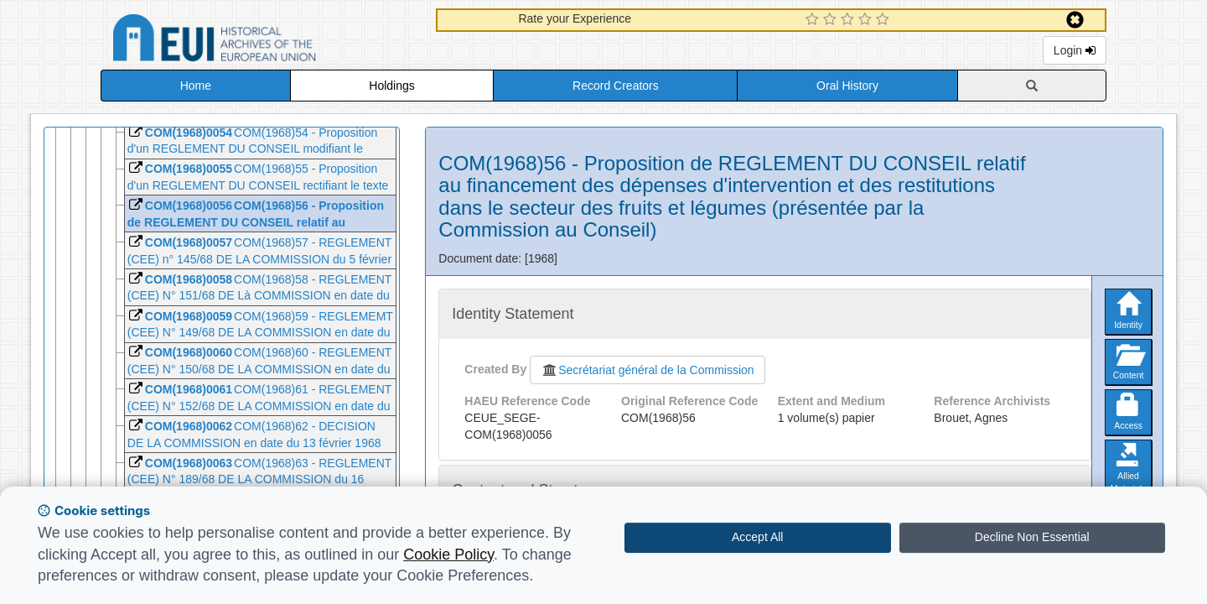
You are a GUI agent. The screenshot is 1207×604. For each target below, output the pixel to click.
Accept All (757, 537)
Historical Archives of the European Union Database (261, 41)
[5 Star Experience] (885, 20)
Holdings (391, 85)
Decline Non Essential (1032, 537)
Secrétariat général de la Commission (647, 370)
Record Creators (615, 85)
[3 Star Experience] (849, 20)
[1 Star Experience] (814, 20)
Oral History (847, 85)
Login (1075, 50)
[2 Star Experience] (832, 20)
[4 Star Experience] (867, 20)
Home (195, 85)
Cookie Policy (448, 554)
